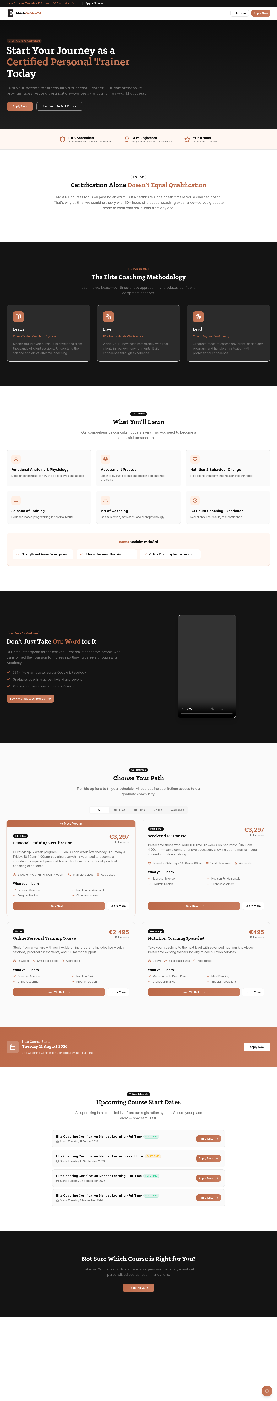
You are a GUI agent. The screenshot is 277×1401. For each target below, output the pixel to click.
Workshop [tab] (177, 809)
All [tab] (99, 809)
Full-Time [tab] (119, 809)
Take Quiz (240, 13)
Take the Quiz (138, 1287)
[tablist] (138, 810)
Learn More (118, 905)
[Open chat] (267, 1391)
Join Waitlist (58, 992)
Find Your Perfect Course (60, 106)
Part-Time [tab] (138, 809)
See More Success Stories (30, 698)
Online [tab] (158, 809)
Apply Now (94, 3)
